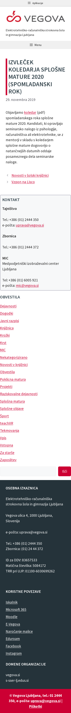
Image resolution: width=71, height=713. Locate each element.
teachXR (6, 423)
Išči (64, 471)
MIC (3, 350)
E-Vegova (13, 624)
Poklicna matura (13, 379)
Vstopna (6, 445)
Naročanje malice (19, 631)
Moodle (11, 616)
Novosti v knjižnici (14, 364)
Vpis (3, 438)
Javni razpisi (9, 320)
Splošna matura (12, 401)
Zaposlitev (8, 460)
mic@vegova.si (27, 285)
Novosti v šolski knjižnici (30, 175)
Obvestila (7, 372)
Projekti (6, 386)
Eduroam (13, 638)
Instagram (14, 653)
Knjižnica (7, 328)
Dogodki (6, 313)
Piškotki (35, 706)
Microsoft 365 (16, 609)
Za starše (7, 452)
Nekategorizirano (13, 357)
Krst (3, 342)
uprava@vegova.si (30, 225)
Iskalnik (12, 602)
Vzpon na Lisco (23, 182)
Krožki (5, 335)
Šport (4, 416)
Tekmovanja (9, 430)
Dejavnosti (8, 306)
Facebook (13, 646)
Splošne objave (12, 408)
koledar (30, 112)
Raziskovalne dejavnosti (18, 394)
